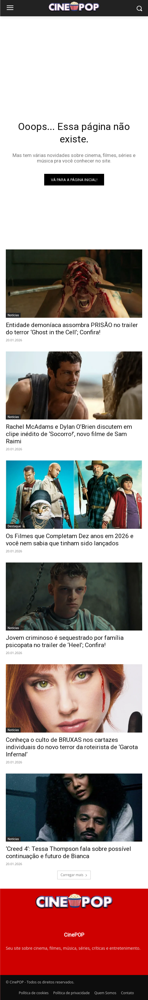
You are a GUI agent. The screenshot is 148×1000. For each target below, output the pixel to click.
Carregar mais (74, 874)
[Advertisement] (74, 60)
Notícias (13, 315)
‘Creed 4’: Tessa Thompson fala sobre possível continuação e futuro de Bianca (68, 852)
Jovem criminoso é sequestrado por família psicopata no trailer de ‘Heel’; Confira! (65, 641)
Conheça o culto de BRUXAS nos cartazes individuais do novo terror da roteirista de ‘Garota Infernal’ (72, 747)
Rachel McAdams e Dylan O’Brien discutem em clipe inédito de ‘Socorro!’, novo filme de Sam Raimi (69, 434)
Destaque (14, 526)
